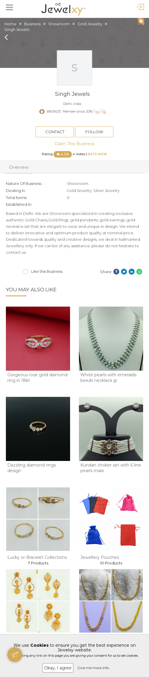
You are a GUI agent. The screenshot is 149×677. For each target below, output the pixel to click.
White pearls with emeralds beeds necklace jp (108, 377)
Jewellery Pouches (99, 557)
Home (10, 23)
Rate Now (97, 154)
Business (32, 23)
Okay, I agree (58, 668)
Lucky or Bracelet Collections (37, 557)
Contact (54, 131)
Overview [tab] (19, 167)
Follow (94, 131)
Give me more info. (93, 668)
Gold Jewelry (89, 23)
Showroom (59, 23)
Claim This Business (74, 143)
